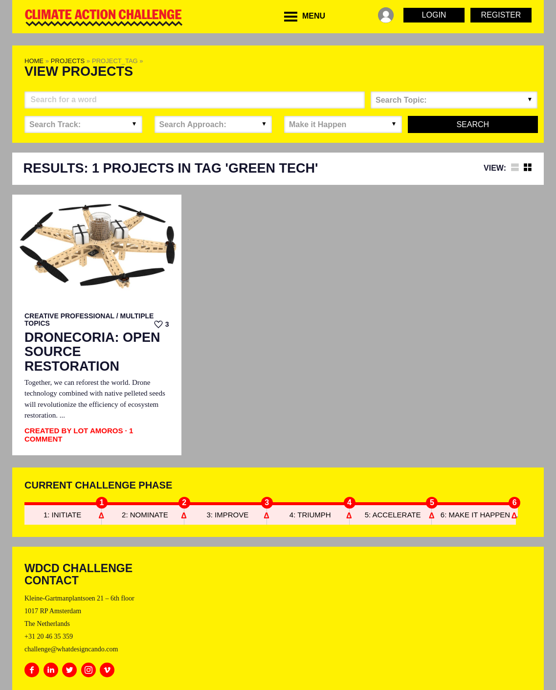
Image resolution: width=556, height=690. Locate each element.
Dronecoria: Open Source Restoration (92, 352)
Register (501, 15)
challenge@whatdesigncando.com (71, 649)
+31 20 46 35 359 (48, 636)
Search (472, 124)
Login (434, 15)
